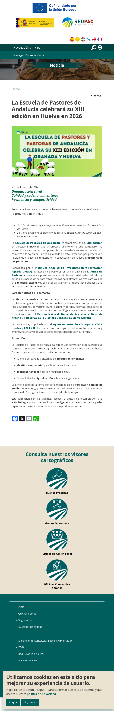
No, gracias (30, 702)
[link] (15, 418)
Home (16, 89)
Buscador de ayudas (30, 626)
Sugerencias (25, 620)
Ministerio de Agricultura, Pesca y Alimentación (45, 640)
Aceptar (13, 702)
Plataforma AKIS (27, 660)
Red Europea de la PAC (31, 654)
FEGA (21, 647)
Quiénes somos (27, 613)
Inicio (21, 607)
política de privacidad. (42, 694)
